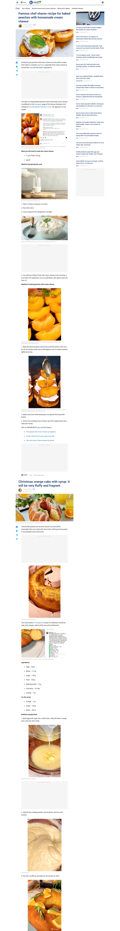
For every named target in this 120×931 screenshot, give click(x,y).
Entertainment (79, 80)
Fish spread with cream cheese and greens (41, 432)
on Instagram (37, 623)
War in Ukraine (26, 8)
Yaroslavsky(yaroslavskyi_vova (39, 107)
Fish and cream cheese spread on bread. (40, 440)
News (77, 32)
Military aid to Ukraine (63, 8)
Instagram (38, 104)
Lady (77, 138)
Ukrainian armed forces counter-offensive (44, 8)
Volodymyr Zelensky (77, 8)
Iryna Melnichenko (27, 489)
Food (34, 25)
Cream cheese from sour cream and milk (40, 436)
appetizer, (41, 65)
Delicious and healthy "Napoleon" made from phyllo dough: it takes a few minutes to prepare (90, 124)
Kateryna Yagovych (27, 25)
